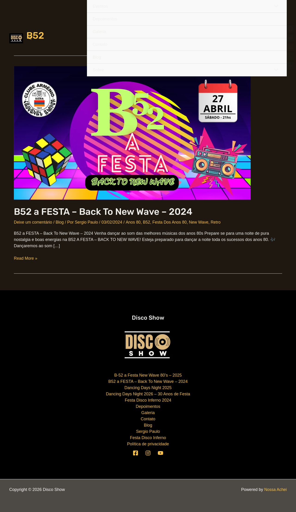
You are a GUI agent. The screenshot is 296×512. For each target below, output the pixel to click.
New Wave (202, 222)
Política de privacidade (148, 444)
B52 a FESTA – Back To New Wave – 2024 (103, 211)
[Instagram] (148, 453)
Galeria (148, 412)
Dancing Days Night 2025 (148, 387)
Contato (148, 419)
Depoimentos (148, 406)
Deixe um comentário (33, 222)
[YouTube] (160, 453)
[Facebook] (135, 453)
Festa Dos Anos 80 (172, 222)
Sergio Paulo (148, 431)
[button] (30, 38)
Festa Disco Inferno (148, 437)
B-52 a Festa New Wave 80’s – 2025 (148, 375)
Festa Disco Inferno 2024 (148, 400)
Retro (220, 222)
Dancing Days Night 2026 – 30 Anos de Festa (148, 394)
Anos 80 (135, 222)
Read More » (26, 258)
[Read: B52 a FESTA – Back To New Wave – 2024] (132, 132)
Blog (61, 222)
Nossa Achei (275, 489)
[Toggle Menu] (276, 69)
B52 (148, 222)
